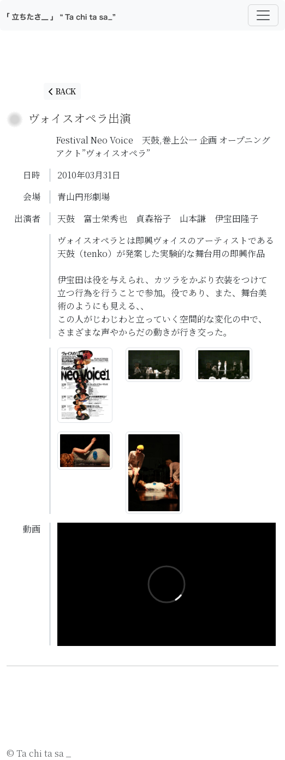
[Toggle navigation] (263, 15)
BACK (62, 91)
